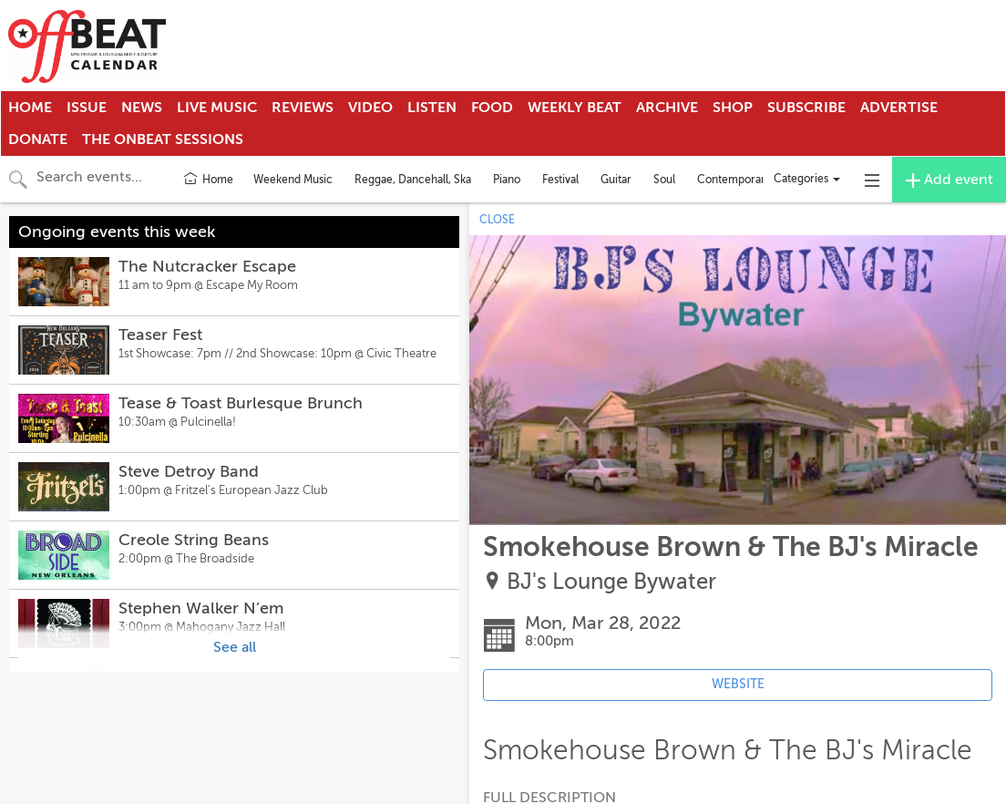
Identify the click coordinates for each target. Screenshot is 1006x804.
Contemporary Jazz (746, 179)
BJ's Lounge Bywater (611, 582)
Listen (432, 107)
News (141, 107)
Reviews (303, 107)
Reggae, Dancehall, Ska (412, 179)
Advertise (899, 107)
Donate (37, 139)
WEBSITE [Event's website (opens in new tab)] (738, 684)
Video (370, 107)
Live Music (217, 107)
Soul (664, 179)
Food (492, 107)
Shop (733, 107)
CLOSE (497, 219)
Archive (667, 107)
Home (30, 107)
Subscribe (806, 107)
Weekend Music (293, 179)
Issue (87, 107)
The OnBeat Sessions (162, 139)
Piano (506, 179)
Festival (560, 179)
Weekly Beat (574, 107)
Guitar (616, 179)
